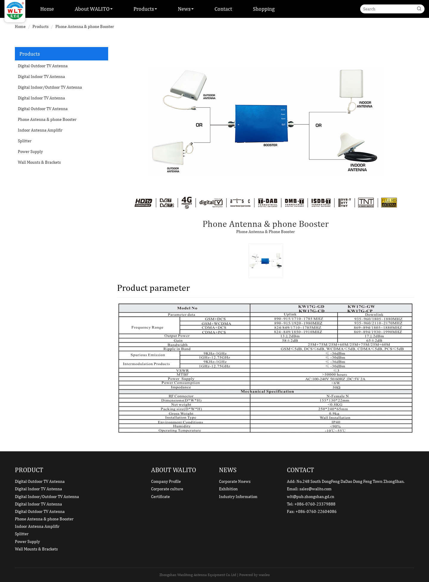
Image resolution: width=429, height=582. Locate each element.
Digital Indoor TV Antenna (41, 76)
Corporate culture (167, 488)
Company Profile (166, 481)
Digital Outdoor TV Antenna (43, 65)
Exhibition (228, 488)
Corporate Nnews (235, 481)
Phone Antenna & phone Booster (84, 26)
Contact (223, 9)
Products (40, 26)
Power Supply (30, 151)
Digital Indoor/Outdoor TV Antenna (50, 87)
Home (47, 9)
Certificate (160, 496)
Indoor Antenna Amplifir (40, 130)
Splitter (25, 140)
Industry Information (238, 496)
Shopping (264, 9)
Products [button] (145, 9)
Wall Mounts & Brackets (39, 162)
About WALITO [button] (94, 9)
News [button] (186, 9)
